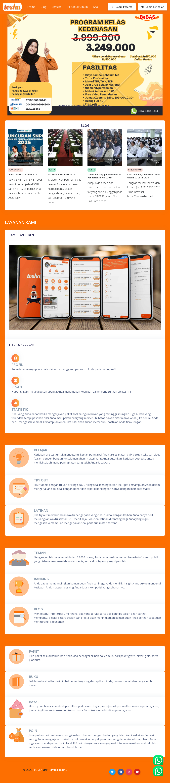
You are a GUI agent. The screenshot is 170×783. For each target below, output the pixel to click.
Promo (32, 7)
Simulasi (57, 7)
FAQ (95, 7)
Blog (43, 7)
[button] (19, 63)
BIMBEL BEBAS (58, 770)
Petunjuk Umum (77, 7)
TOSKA (38, 770)
